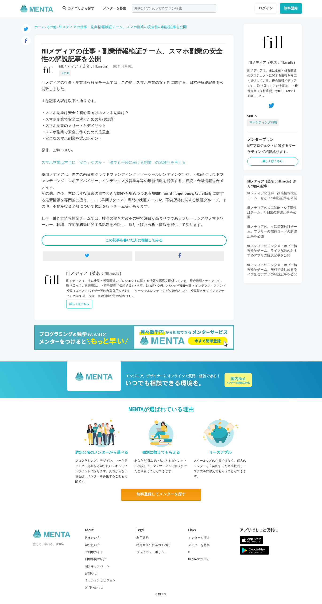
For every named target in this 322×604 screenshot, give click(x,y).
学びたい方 (92, 545)
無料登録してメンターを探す (161, 494)
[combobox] (174, 8)
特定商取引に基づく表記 (153, 545)
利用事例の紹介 (95, 559)
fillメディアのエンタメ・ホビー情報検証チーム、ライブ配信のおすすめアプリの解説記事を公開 (272, 250)
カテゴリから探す (78, 8)
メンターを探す (199, 537)
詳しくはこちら (79, 304)
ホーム (39, 27)
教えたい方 (92, 537)
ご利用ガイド (94, 552)
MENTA (162, 594)
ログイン (266, 8)
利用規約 (142, 537)
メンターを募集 (113, 8)
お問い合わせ (94, 587)
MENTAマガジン (198, 559)
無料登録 (291, 8)
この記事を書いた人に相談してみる (133, 240)
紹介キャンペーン (97, 566)
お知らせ (91, 573)
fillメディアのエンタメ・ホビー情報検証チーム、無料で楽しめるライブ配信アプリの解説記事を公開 (272, 269)
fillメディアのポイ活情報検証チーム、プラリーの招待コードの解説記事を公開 (272, 231)
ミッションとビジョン (100, 580)
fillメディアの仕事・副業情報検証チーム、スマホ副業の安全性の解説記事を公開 (123, 27)
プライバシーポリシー (151, 552)
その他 (51, 27)
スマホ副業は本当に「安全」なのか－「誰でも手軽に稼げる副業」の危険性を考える (114, 163)
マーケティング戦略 (263, 122)
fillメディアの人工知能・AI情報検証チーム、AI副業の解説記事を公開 (272, 212)
